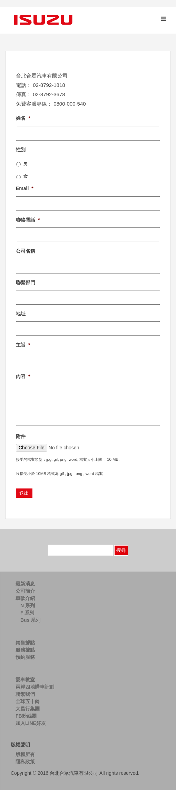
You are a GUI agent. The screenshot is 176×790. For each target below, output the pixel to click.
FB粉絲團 (26, 716)
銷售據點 (25, 642)
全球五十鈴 (28, 701)
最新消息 (25, 583)
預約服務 (25, 657)
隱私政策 (25, 761)
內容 (23, 376)
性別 (21, 149)
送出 (24, 493)
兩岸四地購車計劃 (35, 687)
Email (24, 188)
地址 (21, 313)
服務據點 (25, 650)
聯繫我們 (25, 694)
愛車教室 (25, 679)
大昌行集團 (28, 708)
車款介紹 (25, 598)
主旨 (23, 345)
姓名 (23, 118)
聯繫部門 (25, 282)
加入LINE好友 (31, 723)
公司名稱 (25, 251)
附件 (21, 436)
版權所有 (25, 754)
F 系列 (27, 613)
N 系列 (27, 605)
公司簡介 (25, 591)
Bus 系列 (30, 620)
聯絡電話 (28, 220)
